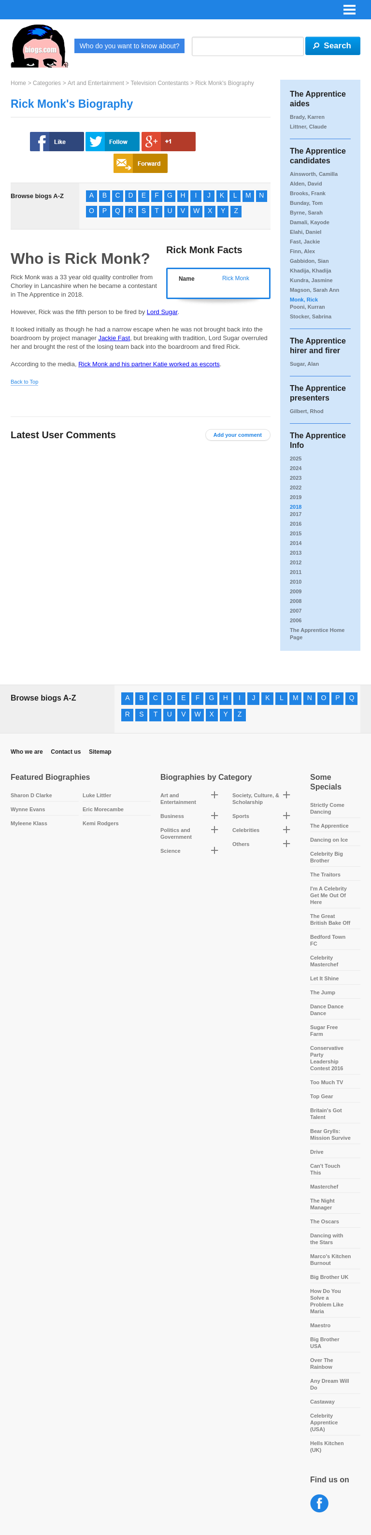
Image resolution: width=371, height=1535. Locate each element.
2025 (295, 458)
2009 (295, 591)
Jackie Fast (114, 338)
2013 (295, 553)
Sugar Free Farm (324, 1030)
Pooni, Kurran (307, 307)
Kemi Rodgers (101, 823)
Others (240, 844)
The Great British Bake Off (330, 919)
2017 (295, 514)
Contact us (66, 751)
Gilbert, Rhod (307, 411)
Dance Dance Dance (326, 1010)
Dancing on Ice (329, 840)
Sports (240, 816)
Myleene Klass (29, 823)
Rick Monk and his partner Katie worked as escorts (149, 364)
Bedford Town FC (327, 940)
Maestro (320, 1325)
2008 (295, 601)
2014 (295, 543)
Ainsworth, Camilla (314, 174)
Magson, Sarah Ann (314, 290)
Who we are (27, 751)
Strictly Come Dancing (327, 808)
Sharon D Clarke (31, 795)
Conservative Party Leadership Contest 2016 (326, 1058)
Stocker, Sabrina (310, 316)
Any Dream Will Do (329, 1384)
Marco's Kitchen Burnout (330, 1259)
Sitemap (100, 751)
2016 (295, 524)
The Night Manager (322, 1204)
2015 (295, 533)
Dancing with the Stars (326, 1239)
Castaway (322, 1402)
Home (18, 83)
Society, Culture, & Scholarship (255, 798)
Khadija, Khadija (310, 270)
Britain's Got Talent (326, 1113)
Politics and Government (176, 833)
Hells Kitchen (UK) (327, 1446)
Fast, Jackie (305, 241)
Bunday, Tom (306, 203)
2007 (295, 611)
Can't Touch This (325, 1169)
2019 (295, 497)
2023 (295, 478)
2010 (295, 582)
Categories (47, 83)
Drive (317, 1152)
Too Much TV (326, 1082)
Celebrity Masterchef (324, 961)
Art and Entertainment (96, 83)
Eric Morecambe (103, 809)
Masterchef (324, 1187)
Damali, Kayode (309, 222)
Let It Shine (324, 978)
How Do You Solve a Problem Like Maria (326, 1301)
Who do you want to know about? (130, 46)
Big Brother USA (325, 1342)
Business (172, 816)
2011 (295, 572)
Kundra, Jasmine (311, 280)
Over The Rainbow (321, 1363)
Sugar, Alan (304, 364)
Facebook (319, 1503)
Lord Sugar (162, 312)
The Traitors (325, 874)
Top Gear (321, 1096)
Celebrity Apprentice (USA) (324, 1422)
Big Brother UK (329, 1277)
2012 (295, 562)
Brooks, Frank (308, 193)
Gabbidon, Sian (309, 261)
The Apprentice (329, 826)
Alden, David (306, 183)
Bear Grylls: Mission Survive (330, 1134)
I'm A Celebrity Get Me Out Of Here (328, 895)
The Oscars (324, 1221)
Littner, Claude (308, 126)
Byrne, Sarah (306, 212)
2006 (295, 620)
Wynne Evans (28, 809)
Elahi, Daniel (305, 232)
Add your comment (238, 435)
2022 (295, 487)
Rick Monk (235, 278)
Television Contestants (159, 83)
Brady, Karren (307, 117)
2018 (295, 507)
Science (170, 851)
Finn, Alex (302, 251)
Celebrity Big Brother (326, 857)
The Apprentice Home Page (317, 633)
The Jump (322, 992)
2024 (295, 468)
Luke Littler (97, 795)
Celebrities (245, 830)
